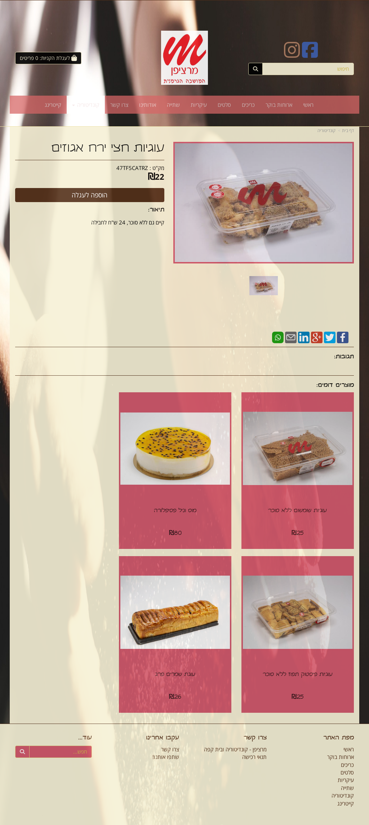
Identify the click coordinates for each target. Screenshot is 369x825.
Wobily (189, 820)
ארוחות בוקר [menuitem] (279, 104)
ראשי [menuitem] (308, 104)
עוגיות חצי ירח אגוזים (107, 149)
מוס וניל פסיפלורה (184, 504)
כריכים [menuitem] (248, 104)
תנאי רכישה (254, 743)
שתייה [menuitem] (173, 104)
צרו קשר (255, 724)
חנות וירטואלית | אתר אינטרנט (157, 820)
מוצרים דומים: (335, 385)
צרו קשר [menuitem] (119, 104)
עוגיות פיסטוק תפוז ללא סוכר (68, 504)
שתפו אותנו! (165, 743)
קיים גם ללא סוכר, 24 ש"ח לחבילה (127, 222)
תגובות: (344, 357)
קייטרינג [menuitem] (53, 104)
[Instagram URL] (292, 54)
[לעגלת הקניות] (48, 58)
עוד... (85, 724)
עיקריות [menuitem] (199, 104)
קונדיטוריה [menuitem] (85, 104)
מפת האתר (338, 724)
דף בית (348, 130)
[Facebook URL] (310, 54)
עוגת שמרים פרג (301, 661)
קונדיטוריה (326, 130)
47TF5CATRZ (132, 167)
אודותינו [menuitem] (147, 104)
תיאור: (156, 210)
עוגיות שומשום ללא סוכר (301, 504)
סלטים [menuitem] (224, 104)
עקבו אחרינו (162, 724)
